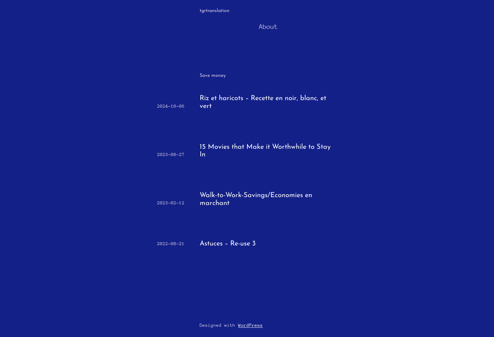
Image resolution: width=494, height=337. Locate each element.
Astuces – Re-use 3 (228, 243)
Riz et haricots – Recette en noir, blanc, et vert (263, 102)
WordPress (250, 325)
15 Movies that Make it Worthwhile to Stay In (265, 151)
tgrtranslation (215, 10)
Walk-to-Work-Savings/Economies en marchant (256, 199)
